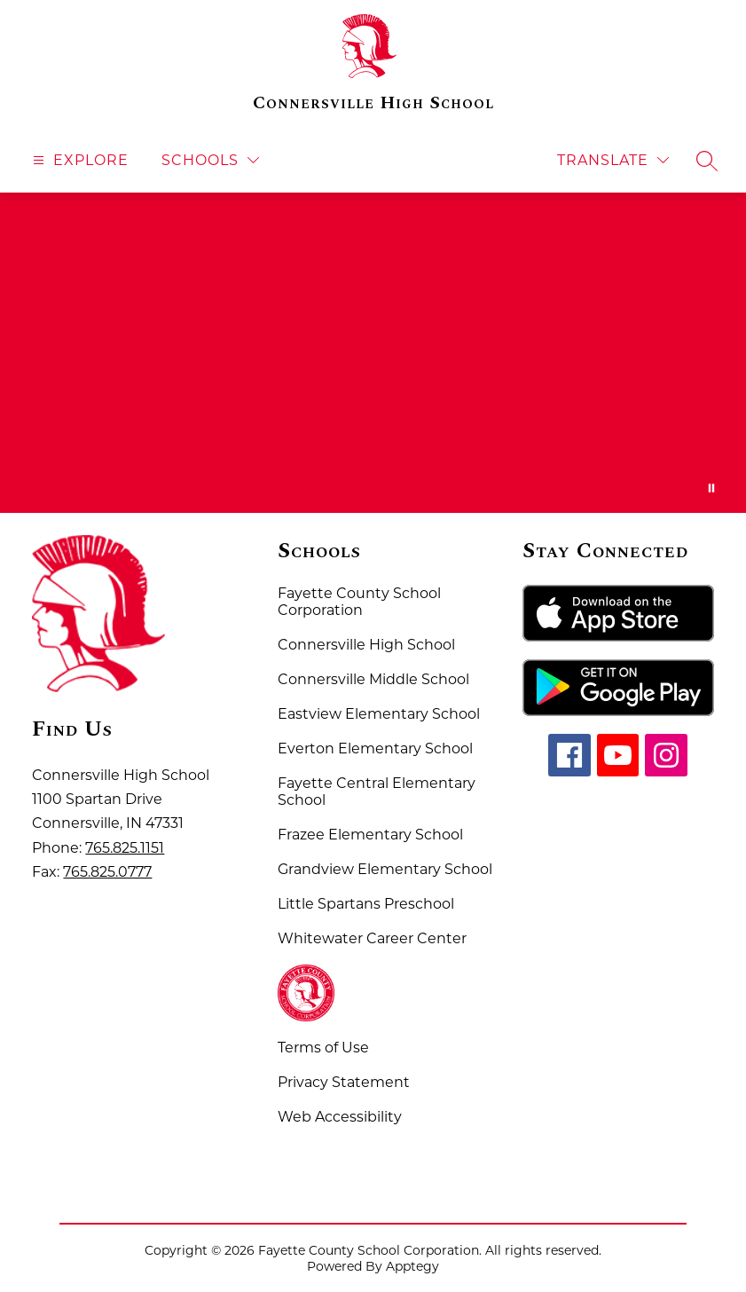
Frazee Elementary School (370, 834)
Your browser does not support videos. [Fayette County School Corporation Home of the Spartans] (373, 353)
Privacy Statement (344, 1082)
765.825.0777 (107, 871)
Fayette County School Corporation (359, 601)
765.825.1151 (124, 847)
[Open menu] (78, 160)
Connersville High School (366, 644)
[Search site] (707, 160)
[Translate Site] (613, 160)
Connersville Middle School (373, 679)
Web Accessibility (340, 1116)
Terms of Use (323, 1047)
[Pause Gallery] (711, 488)
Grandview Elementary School (385, 869)
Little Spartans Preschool (366, 903)
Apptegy (412, 1266)
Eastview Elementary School (379, 713)
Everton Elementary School (375, 748)
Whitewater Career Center (372, 938)
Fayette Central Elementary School (376, 791)
